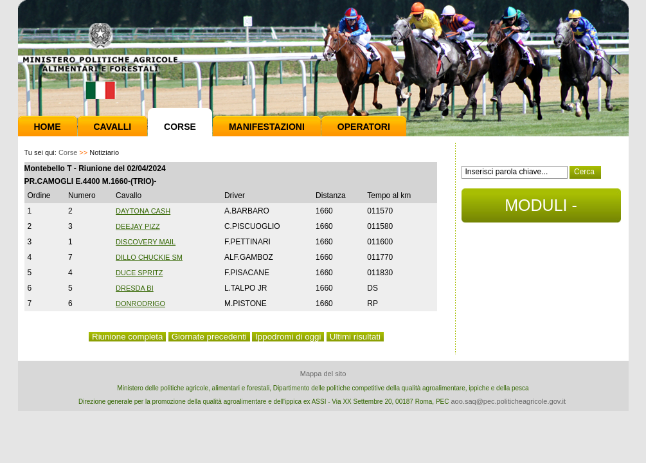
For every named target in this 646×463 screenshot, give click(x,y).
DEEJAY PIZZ (138, 226)
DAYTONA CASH (143, 211)
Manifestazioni (267, 127)
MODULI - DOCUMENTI (540, 209)
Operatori (363, 127)
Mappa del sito (323, 373)
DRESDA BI (135, 288)
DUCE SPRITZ (139, 273)
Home (47, 127)
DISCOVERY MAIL (145, 242)
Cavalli (113, 127)
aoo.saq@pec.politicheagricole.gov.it (508, 401)
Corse (180, 127)
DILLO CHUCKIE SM (149, 257)
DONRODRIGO (140, 303)
